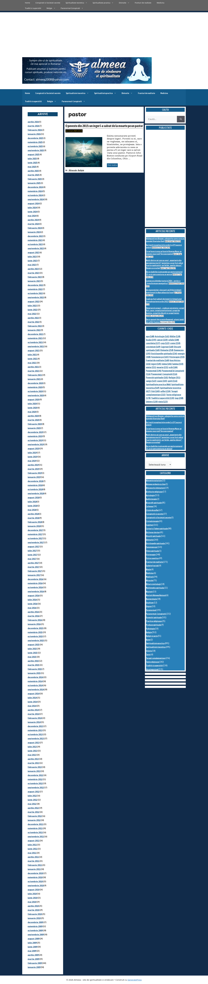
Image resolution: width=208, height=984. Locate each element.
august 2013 (33, 742)
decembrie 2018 (35, 481)
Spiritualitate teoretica (78, 2)
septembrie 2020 (36, 395)
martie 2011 (33, 861)
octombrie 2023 (35, 244)
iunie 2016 (32, 604)
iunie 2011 (32, 849)
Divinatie (125, 2)
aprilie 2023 (33, 269)
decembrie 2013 (35, 726)
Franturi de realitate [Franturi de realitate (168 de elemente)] (157, 360)
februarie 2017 (35, 571)
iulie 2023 (32, 256)
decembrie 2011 (35, 824)
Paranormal (151, 610)
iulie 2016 (32, 599)
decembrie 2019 (35, 432)
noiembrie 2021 (35, 338)
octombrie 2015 (35, 636)
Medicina (160, 2)
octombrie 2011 (35, 832)
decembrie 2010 (35, 873)
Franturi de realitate (143, 2)
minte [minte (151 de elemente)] (151, 367)
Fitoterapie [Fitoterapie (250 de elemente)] (177, 357)
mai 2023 (32, 265)
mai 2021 (32, 363)
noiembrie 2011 (35, 828)
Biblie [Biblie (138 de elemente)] (175, 336)
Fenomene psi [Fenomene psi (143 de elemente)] (160, 357)
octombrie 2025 (35, 146)
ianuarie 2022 (34, 330)
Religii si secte (152, 636)
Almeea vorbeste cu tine (155, 484)
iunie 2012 (32, 800)
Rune (148, 639)
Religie (52, 8)
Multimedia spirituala (155, 588)
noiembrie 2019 (35, 436)
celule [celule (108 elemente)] (173, 339)
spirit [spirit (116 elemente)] (172, 381)
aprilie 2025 (33, 171)
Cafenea (149, 506)
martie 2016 (33, 616)
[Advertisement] (104, 31)
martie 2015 (33, 665)
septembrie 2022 (36, 297)
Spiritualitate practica (104, 2)
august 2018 (33, 497)
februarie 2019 (35, 473)
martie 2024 (33, 224)
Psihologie (150, 628)
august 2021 (33, 350)
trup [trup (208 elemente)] (179, 398)
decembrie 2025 (35, 138)
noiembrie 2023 (35, 240)
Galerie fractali (152, 565)
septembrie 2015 (36, 640)
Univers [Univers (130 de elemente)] (152, 401)
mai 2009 (32, 951)
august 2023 (33, 252)
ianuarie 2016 (34, 624)
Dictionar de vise (152, 532)
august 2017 (33, 546)
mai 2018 (32, 510)
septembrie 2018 (36, 493)
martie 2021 (33, 371)
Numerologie (151, 599)
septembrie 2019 (36, 444)
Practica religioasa (154, 621)
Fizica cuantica (152, 558)
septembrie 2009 (36, 934)
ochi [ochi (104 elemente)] (173, 367)
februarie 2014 (35, 718)
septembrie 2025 (36, 150)
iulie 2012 (32, 795)
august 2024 (33, 203)
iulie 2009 (32, 943)
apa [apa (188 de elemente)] (150, 336)
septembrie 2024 (36, 199)
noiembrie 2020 (35, 387)
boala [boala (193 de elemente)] (151, 339)
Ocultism (149, 602)
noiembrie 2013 (35, 730)
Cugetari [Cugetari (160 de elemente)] (167, 346)
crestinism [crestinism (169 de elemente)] (153, 346)
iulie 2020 (32, 403)
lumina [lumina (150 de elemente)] (177, 364)
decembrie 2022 (35, 285)
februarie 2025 (35, 179)
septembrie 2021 (36, 346)
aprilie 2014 (33, 710)
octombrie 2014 (35, 685)
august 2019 (33, 448)
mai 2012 (32, 804)
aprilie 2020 (33, 416)
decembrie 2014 (35, 677)
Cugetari (149, 525)
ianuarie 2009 (34, 967)
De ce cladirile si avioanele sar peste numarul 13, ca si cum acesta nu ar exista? (164, 273)
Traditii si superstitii (33, 8)
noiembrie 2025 (35, 142)
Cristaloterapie (152, 521)
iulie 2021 (32, 354)
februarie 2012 (35, 816)
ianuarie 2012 (34, 820)
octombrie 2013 (35, 734)
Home (27, 2)
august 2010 (33, 889)
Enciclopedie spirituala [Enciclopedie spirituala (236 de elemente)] (164, 353)
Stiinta (149, 651)
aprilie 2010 (33, 906)
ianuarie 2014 (34, 722)
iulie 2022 (32, 305)
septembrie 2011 (36, 836)
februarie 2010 (35, 914)
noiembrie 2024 (35, 191)
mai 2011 (32, 853)
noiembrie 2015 (35, 632)
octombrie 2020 (35, 391)
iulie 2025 (32, 158)
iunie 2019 (32, 457)
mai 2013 (32, 755)
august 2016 (33, 595)
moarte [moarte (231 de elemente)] (162, 367)
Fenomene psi (151, 547)
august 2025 (33, 154)
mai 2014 (32, 706)
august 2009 (33, 938)
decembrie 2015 (35, 628)
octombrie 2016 (35, 587)
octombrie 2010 (35, 881)
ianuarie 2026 (34, 134)
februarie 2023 (35, 277)
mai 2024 (32, 216)
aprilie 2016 (33, 612)
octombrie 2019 (35, 440)
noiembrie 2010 (35, 877)
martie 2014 (33, 714)
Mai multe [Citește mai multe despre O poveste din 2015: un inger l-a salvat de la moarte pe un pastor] (112, 165)
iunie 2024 (32, 211)
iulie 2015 (32, 648)
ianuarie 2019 (34, 477)
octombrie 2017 (35, 538)
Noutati (149, 591)
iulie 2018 (32, 501)
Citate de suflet (152, 510)
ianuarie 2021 (34, 379)
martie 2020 (33, 420)
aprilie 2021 (33, 367)
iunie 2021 (32, 358)
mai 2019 (32, 461)
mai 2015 (32, 657)
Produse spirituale (153, 625)
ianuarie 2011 (34, 869)
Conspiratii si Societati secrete (47, 2)
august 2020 (33, 399)
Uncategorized (152, 669)
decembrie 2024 (35, 187)
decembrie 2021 (35, 334)
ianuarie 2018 (34, 526)
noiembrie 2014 (35, 681)
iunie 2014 (32, 702)
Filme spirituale (152, 551)
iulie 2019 (32, 452)
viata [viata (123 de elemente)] (163, 401)
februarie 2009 (35, 963)
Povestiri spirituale (154, 617)
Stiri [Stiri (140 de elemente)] (155, 391)
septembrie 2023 (36, 248)
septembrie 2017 (36, 542)
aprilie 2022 (33, 318)
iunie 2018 (32, 506)
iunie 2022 (32, 309)
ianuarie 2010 (34, 918)
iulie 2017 (32, 550)
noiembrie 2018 (35, 485)
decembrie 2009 (35, 922)
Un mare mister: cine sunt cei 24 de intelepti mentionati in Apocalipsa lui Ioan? (163, 291)
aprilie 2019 (33, 465)
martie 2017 (33, 567)
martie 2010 (33, 910)
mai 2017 (32, 559)
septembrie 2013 (36, 738)
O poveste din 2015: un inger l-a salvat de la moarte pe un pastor (104, 126)
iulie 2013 (32, 746)
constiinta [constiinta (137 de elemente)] (153, 343)
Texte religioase (152, 662)
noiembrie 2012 (35, 779)
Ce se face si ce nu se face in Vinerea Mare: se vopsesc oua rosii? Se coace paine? (163, 252)
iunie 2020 (32, 408)
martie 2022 (33, 322)
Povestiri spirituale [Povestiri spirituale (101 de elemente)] (157, 377)
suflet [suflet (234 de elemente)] (165, 391)
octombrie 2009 (35, 930)
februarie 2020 (35, 424)
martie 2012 (33, 812)
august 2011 (33, 840)
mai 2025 (32, 167)
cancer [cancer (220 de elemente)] (162, 339)
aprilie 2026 (33, 122)
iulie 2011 (32, 845)
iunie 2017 (32, 555)
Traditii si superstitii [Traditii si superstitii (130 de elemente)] (162, 398)
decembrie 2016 (35, 579)
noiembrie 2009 (35, 926)
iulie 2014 (32, 697)
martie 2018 (33, 518)
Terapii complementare (155, 658)
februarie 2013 (35, 767)
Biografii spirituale (154, 503)
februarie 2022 (35, 326)
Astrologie (150, 495)
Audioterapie (151, 499)
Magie (148, 569)
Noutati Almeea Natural (156, 595)
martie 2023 (33, 273)
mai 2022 (32, 314)
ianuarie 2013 (34, 771)
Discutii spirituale (153, 536)
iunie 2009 (32, 947)
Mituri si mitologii (153, 584)
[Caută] (181, 119)
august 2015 (33, 644)
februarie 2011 (35, 865)
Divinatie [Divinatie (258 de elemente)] (166, 350)
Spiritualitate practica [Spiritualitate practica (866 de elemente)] (158, 384)
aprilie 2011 (33, 857)
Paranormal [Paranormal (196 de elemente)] (153, 370)
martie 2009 (33, 959)
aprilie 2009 (33, 955)
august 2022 (33, 301)
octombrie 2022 (35, 293)
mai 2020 (32, 412)
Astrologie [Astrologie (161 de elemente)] (162, 336)
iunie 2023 (32, 260)
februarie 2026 (35, 130)
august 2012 (33, 791)
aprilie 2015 (33, 661)
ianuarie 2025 (34, 183)
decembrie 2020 (35, 383)
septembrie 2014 (36, 689)
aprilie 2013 (33, 759)
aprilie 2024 (33, 220)
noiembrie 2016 (35, 583)
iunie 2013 (32, 751)
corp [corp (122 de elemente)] (165, 343)
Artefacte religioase (154, 492)
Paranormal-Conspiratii (73, 8)
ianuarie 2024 (34, 232)
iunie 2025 (32, 162)
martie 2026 (33, 126)
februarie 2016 (35, 620)
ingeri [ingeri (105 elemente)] (156, 364)
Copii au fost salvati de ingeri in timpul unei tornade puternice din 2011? (164, 300)
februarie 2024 (35, 228)
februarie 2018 (35, 522)
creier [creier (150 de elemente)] (175, 343)
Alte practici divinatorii (155, 488)
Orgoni (149, 606)
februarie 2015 (35, 669)
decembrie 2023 (35, 236)
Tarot (148, 654)
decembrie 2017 (35, 530)
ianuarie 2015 (34, 673)
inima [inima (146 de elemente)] (167, 364)
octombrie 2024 (35, 195)
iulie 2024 (32, 207)
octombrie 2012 (35, 783)
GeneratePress (135, 979)
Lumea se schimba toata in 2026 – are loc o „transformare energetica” (163, 282)
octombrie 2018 (35, 489)
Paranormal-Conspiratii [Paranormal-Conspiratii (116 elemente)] (164, 374)
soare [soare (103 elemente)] (162, 381)
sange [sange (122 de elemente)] (151, 381)
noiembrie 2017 (35, 534)
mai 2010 (32, 902)
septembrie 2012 (36, 787)
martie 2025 (33, 175)
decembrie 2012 (35, 775)
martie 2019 (33, 469)
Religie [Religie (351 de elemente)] (174, 377)
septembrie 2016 (36, 591)
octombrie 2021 (35, 342)
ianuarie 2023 (34, 281)
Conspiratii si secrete (154, 514)
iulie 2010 (32, 894)
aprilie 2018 (33, 514)
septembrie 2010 (36, 885)
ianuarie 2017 (34, 575)
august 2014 (33, 693)
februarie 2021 (35, 375)
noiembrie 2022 (35, 289)
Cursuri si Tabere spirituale (157, 528)
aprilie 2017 (33, 563)
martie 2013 (33, 763)
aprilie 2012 (33, 808)
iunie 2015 (32, 653)
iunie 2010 (32, 898)
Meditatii (150, 577)
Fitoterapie (150, 554)
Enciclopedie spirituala (155, 543)
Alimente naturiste (154, 480)
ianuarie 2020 (34, 428)
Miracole (73, 170)
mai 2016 (32, 608)
